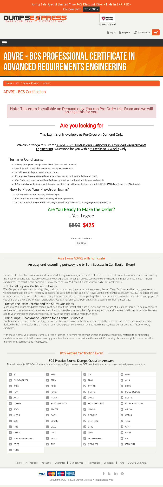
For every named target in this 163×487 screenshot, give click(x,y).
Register (124, 32)
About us (46, 463)
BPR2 (51, 386)
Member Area (76, 463)
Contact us (109, 463)
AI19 (125, 380)
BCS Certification (31, 83)
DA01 (126, 374)
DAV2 (88, 397)
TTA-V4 (52, 409)
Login (111, 32)
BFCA (14, 386)
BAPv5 (51, 438)
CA (87, 374)
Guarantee (60, 463)
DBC (50, 432)
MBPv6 (15, 403)
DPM (88, 432)
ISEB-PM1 (128, 444)
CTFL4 (14, 432)
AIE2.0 (126, 409)
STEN (51, 380)
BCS (17, 83)
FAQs (121, 463)
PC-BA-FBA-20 (92, 438)
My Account (142, 32)
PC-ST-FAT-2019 (56, 403)
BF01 (51, 374)
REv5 (13, 409)
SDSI (13, 420)
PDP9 (14, 444)
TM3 (13, 426)
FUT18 (126, 397)
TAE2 (125, 420)
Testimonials (93, 463)
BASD (51, 426)
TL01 (88, 380)
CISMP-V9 (90, 444)
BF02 (88, 426)
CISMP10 (90, 415)
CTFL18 (89, 386)
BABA (51, 415)
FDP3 (126, 386)
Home (9, 83)
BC (12, 374)
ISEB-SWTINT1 (18, 380)
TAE (50, 444)
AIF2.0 (14, 415)
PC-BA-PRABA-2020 (21, 438)
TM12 (14, 449)
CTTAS (126, 415)
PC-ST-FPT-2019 (93, 403)
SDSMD (52, 420)
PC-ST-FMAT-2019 (132, 403)
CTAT (126, 426)
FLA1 (13, 391)
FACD (126, 432)
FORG (51, 391)
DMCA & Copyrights (138, 463)
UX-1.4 (89, 409)
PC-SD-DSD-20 (130, 391)
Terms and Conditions (81, 238)
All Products (31, 463)
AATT (14, 397)
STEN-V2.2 (91, 420)
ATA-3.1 (52, 397)
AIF (124, 438)
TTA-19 (89, 391)
